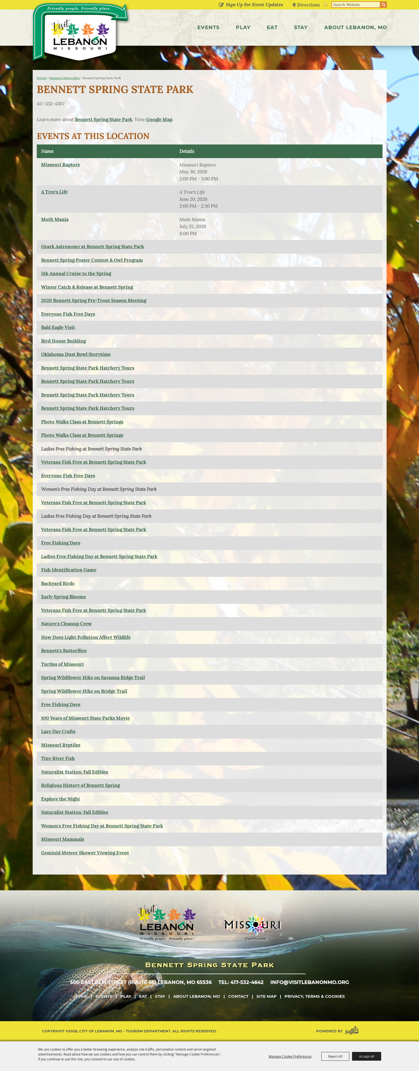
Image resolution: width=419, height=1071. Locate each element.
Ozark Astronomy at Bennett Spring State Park (92, 247)
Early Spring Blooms (63, 597)
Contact (238, 996)
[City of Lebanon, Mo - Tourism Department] (81, 34)
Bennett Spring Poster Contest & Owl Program (92, 260)
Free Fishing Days (60, 543)
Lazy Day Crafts (58, 731)
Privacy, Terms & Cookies (315, 996)
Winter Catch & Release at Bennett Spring (87, 287)
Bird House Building (63, 341)
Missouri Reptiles (60, 745)
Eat (272, 27)
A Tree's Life (54, 192)
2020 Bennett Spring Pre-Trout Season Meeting (93, 300)
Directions (308, 4)
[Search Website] (355, 4)
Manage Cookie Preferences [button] (290, 1056)
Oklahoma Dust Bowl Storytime (76, 354)
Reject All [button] (335, 1056)
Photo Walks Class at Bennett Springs (82, 422)
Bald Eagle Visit (58, 327)
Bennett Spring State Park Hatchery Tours (87, 368)
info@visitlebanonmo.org (309, 982)
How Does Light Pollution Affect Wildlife (86, 637)
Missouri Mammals (62, 839)
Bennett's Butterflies (65, 78)
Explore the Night (60, 799)
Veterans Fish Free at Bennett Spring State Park (93, 462)
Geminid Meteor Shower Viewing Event (85, 853)
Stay (301, 27)
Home (81, 996)
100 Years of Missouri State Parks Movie (85, 718)
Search (383, 4)
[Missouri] (252, 927)
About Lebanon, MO (355, 27)
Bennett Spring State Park (103, 119)
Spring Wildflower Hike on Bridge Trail (84, 691)
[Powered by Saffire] (353, 1031)
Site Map (266, 996)
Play (243, 27)
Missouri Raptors (60, 165)
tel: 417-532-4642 (241, 982)
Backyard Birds (57, 583)
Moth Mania (55, 219)
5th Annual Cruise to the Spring (76, 273)
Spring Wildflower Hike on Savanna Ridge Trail (93, 678)
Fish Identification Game (68, 570)
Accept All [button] (366, 1056)
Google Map (159, 119)
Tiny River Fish (58, 758)
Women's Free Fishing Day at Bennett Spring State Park (102, 826)
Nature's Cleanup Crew (66, 624)
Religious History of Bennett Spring (80, 785)
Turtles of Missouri (62, 664)
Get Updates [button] (221, 5)
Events (208, 27)
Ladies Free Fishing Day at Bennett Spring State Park (99, 556)
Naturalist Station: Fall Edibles (74, 772)
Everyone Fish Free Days (68, 314)
